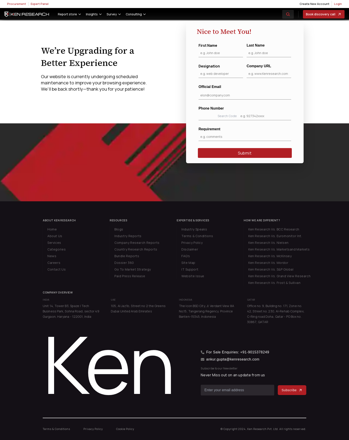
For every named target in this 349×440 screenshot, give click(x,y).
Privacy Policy (192, 242)
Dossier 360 (124, 263)
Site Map (188, 263)
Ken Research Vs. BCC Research (273, 229)
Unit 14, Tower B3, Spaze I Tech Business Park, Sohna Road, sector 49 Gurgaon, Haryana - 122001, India (71, 311)
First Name (221, 50)
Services (54, 242)
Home (52, 229)
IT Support (189, 269)
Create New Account (314, 4)
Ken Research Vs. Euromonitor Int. (275, 236)
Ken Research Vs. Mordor (268, 263)
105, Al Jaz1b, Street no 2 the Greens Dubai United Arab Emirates (138, 308)
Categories (56, 249)
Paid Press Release (129, 276)
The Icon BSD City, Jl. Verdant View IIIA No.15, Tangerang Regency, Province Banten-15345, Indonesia (206, 311)
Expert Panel (40, 4)
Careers (53, 263)
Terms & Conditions (197, 236)
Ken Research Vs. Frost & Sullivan (274, 283)
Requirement (245, 134)
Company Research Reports (137, 242)
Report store (67, 14)
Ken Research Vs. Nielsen (268, 242)
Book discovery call (324, 14)
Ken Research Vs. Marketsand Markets (279, 249)
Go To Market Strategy (132, 269)
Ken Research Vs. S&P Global (271, 269)
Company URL (269, 71)
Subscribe (292, 390)
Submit (245, 153)
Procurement (16, 4)
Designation (221, 71)
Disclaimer (189, 249)
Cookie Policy (125, 429)
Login (338, 4)
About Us (54, 236)
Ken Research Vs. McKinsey (270, 256)
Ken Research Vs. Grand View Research (279, 276)
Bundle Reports (126, 256)
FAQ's (185, 256)
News (51, 256)
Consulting (134, 14)
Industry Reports (128, 236)
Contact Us (56, 269)
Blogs (118, 229)
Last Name (269, 50)
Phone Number (245, 113)
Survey (112, 14)
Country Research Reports (135, 249)
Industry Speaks (194, 229)
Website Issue (192, 276)
